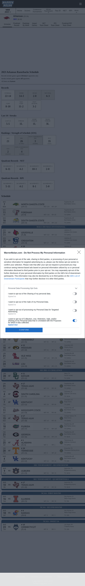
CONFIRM (24, 330)
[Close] (79, 252)
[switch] (75, 293)
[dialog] (42, 293)
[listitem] (42, 288)
